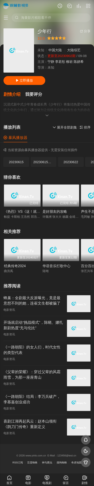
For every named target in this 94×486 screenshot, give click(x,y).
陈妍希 (79, 62)
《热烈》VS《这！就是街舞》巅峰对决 (34, 211)
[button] (14, 94)
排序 (85, 127)
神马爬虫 (47, 462)
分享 (85, 31)
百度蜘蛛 (32, 462)
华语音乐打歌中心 (56, 266)
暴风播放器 (15, 138)
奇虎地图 (76, 462)
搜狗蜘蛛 (62, 462)
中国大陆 (55, 50)
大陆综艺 (73, 50)
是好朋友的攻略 (55, 211)
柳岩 (69, 62)
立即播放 (24, 80)
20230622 (70, 162)
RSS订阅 (17, 462)
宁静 (51, 62)
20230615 (16, 162)
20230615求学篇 (44, 162)
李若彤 (60, 62)
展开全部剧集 (65, 127)
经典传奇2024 (15, 266)
